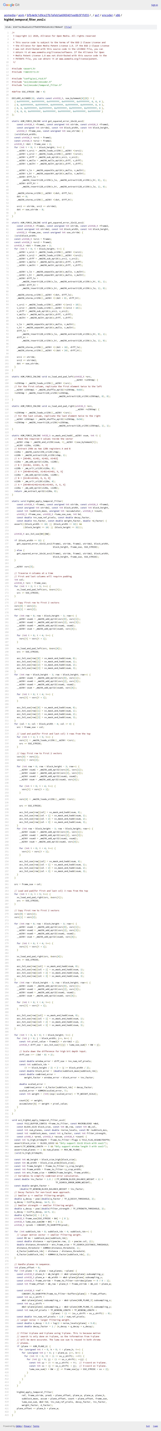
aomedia (10, 15)
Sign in (154, 4)
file (68, 27)
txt (148, 1426)
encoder (107, 15)
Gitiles (19, 1426)
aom (21, 15)
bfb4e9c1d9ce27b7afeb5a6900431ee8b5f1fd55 (58, 15)
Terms (36, 1426)
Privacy (27, 1426)
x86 (118, 15)
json (155, 1426)
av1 (97, 15)
